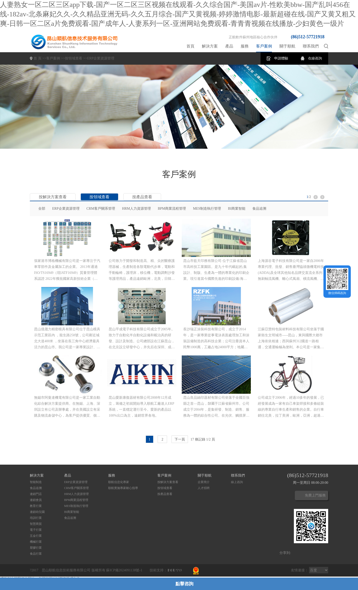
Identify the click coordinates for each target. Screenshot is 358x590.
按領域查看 (73, 58)
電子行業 (36, 530)
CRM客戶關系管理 (101, 208)
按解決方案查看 (53, 197)
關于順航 (287, 46)
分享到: (285, 553)
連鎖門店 (36, 494)
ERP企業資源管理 (100, 58)
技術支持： (158, 570)
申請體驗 (281, 58)
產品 (229, 46)
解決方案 (210, 46)
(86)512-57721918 (307, 36)
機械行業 (36, 541)
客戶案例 (264, 46)
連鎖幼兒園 (37, 512)
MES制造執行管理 (207, 208)
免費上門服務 (315, 495)
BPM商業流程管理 (172, 208)
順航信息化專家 (118, 482)
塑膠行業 (36, 547)
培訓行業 (36, 518)
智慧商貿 (36, 524)
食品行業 (36, 553)
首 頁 (38, 58)
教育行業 (36, 506)
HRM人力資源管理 (136, 208)
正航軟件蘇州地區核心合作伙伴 (253, 37)
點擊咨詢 (184, 583)
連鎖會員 (36, 500)
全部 (41, 208)
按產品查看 (142, 197)
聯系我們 (311, 46)
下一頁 (180, 439)
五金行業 (36, 536)
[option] (179, 107)
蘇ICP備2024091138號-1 (124, 570)
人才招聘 (204, 488)
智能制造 (36, 482)
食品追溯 (259, 208)
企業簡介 (204, 482)
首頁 (190, 46)
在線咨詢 (315, 58)
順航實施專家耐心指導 (123, 488)
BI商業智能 (236, 208)
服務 (245, 46)
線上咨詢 (237, 482)
